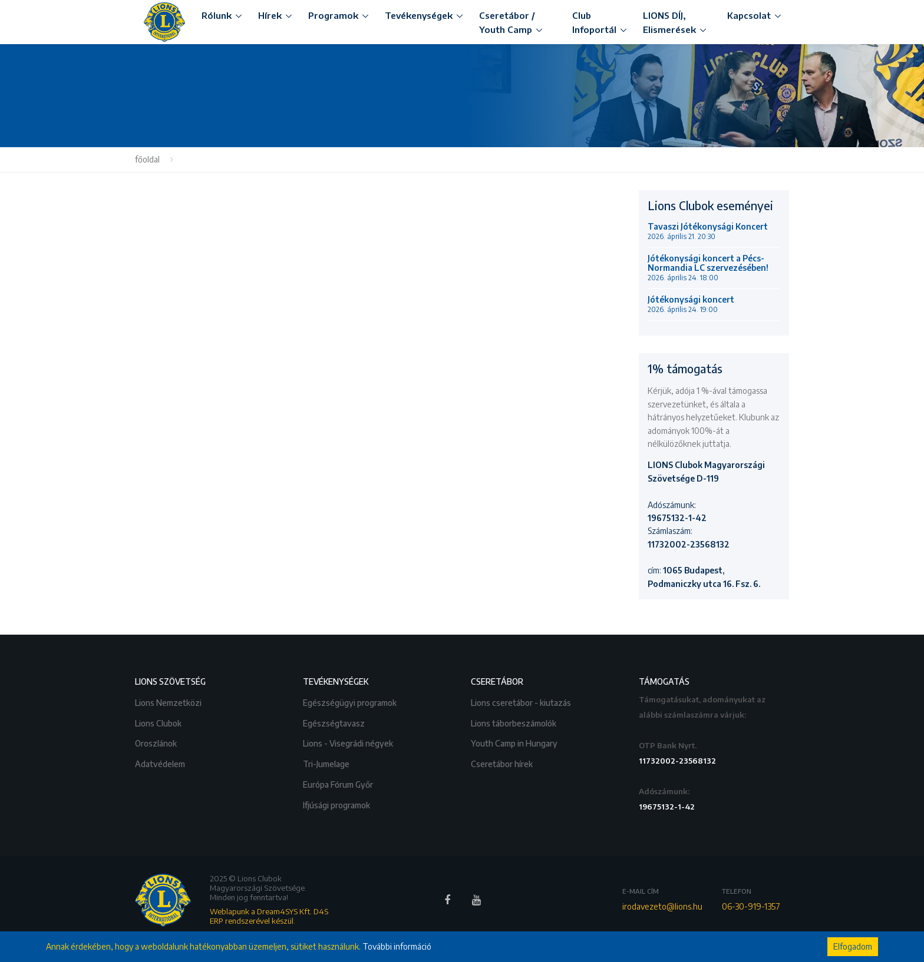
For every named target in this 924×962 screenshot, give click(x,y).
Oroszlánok (157, 742)
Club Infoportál (594, 22)
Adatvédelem (161, 762)
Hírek (270, 15)
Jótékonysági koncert (691, 304)
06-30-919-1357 (751, 906)
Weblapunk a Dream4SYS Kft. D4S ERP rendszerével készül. (269, 916)
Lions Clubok (159, 722)
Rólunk (217, 15)
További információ (396, 946)
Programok (333, 15)
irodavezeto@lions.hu (662, 906)
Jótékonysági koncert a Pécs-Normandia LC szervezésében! (708, 268)
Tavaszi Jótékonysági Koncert (708, 231)
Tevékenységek (419, 15)
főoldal (147, 159)
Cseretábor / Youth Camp (506, 22)
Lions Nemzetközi (169, 701)
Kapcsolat (749, 15)
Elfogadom (852, 946)
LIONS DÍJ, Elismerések (669, 22)
